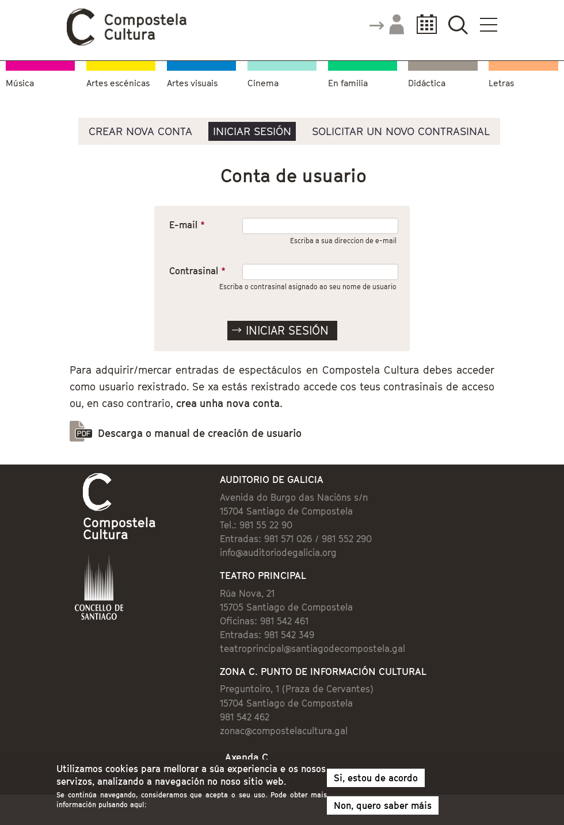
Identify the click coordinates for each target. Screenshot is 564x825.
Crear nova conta (140, 131)
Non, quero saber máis (383, 806)
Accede (386, 25)
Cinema (263, 83)
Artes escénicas (118, 83)
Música (20, 83)
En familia (348, 83)
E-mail (187, 225)
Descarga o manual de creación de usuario (200, 433)
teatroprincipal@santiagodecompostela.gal (312, 648)
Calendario (423, 24)
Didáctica (426, 83)
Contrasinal (197, 271)
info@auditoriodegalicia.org (278, 552)
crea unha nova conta (228, 403)
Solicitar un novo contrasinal (401, 131)
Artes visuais (192, 83)
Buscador (457, 24)
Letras (501, 83)
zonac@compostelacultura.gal (284, 730)
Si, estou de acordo (376, 778)
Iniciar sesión (252, 131)
